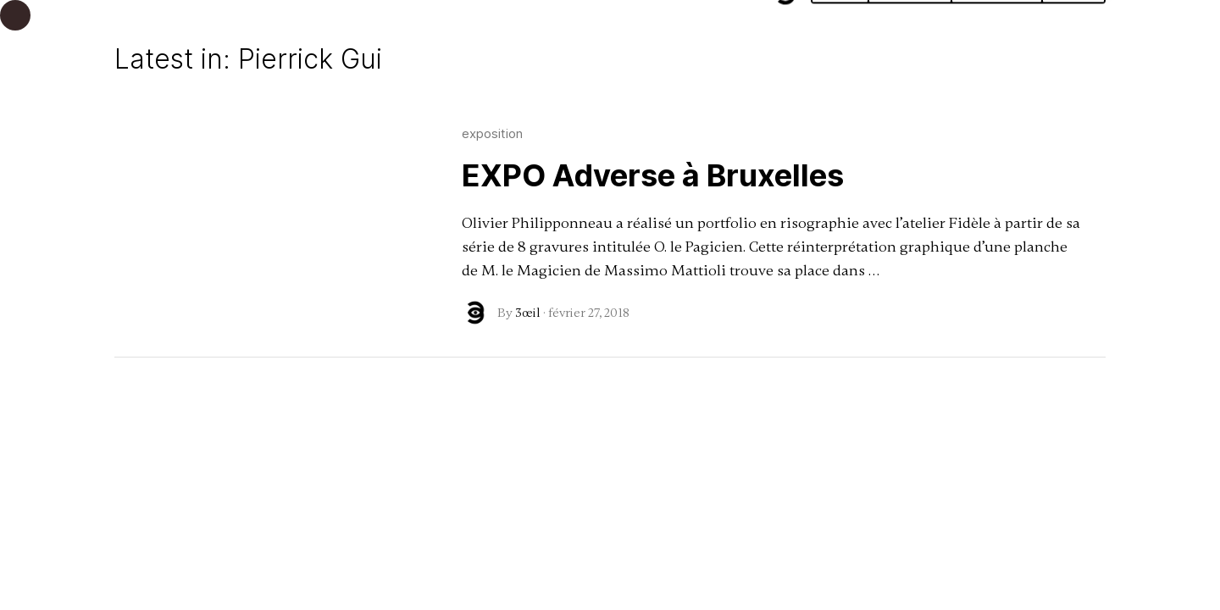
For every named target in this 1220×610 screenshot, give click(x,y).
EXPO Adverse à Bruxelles (653, 175)
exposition (492, 133)
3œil (528, 312)
